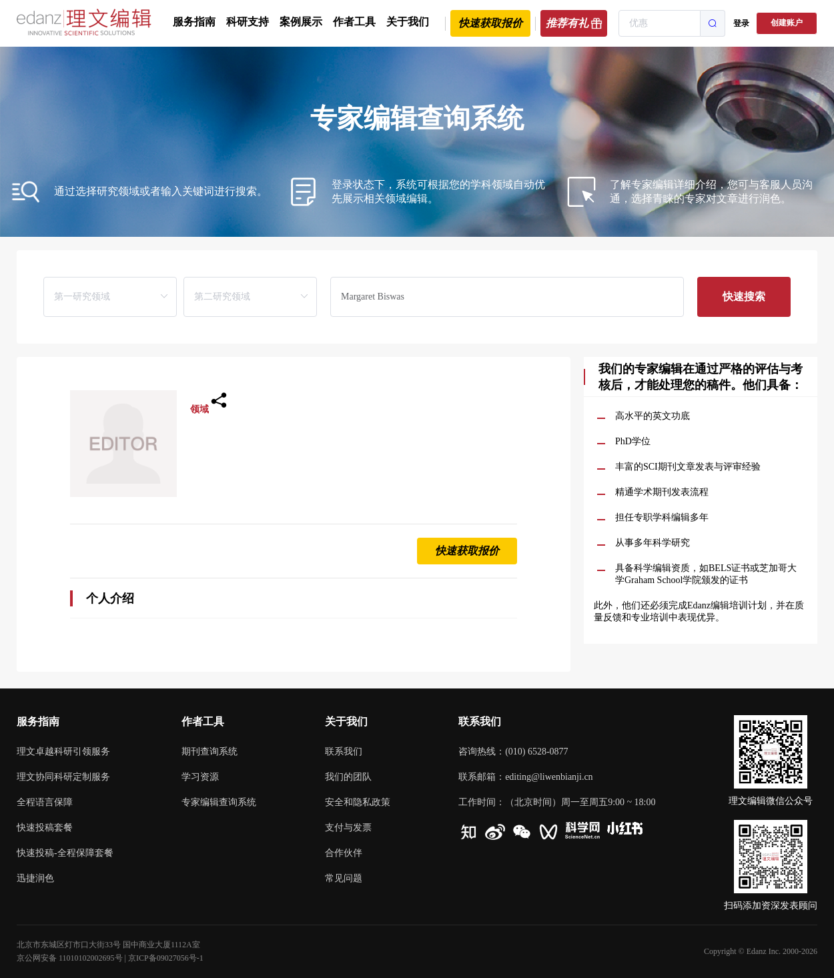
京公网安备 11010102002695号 (70, 958)
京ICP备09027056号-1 (165, 958)
